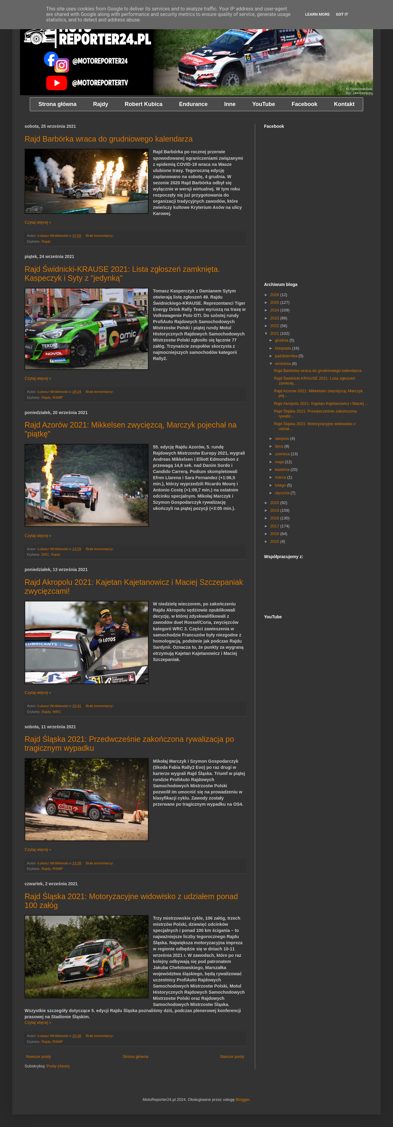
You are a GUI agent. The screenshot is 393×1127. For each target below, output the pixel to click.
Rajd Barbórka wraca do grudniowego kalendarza (109, 139)
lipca (279, 446)
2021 (275, 333)
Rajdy (46, 241)
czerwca (283, 454)
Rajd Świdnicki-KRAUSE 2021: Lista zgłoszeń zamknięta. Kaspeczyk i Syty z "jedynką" (122, 273)
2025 (275, 302)
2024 (275, 310)
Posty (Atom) (58, 1066)
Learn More (317, 14)
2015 (275, 541)
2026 (275, 294)
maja (280, 462)
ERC (45, 554)
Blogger (242, 1099)
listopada (283, 348)
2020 (275, 502)
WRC (57, 712)
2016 (275, 533)
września (283, 363)
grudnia (282, 340)
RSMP (58, 397)
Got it (342, 14)
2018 (275, 518)
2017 (275, 526)
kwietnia (283, 469)
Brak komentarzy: (100, 235)
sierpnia (282, 438)
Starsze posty (232, 1056)
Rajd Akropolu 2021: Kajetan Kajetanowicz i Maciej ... (321, 403)
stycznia (283, 493)
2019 (275, 510)
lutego (281, 485)
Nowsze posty (38, 1056)
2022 (275, 325)
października (287, 356)
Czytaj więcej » (38, 222)
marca (281, 477)
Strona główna (135, 1056)
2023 (275, 318)
